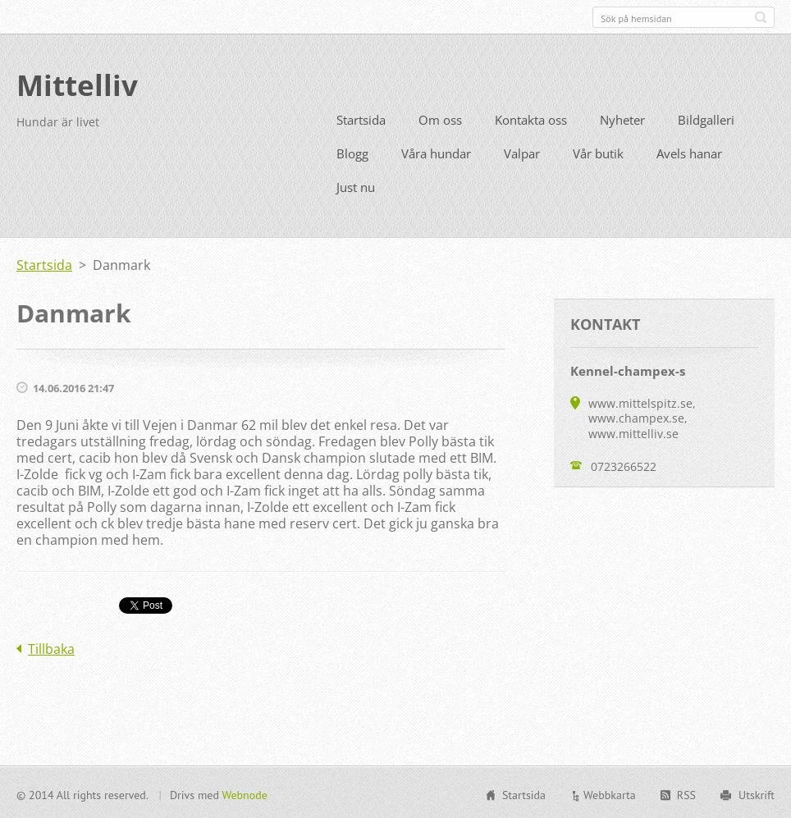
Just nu (355, 185)
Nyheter (622, 118)
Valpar (522, 152)
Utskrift (756, 793)
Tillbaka (51, 647)
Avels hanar (689, 152)
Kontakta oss (531, 118)
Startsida (361, 118)
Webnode (244, 793)
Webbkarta (609, 793)
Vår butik (598, 152)
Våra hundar (436, 152)
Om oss (440, 118)
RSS (686, 793)
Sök (761, 17)
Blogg (352, 152)
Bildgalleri (706, 118)
